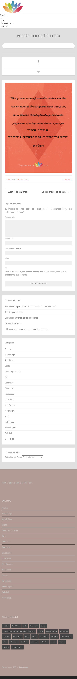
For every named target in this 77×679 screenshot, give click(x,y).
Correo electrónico (13, 248)
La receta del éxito (13, 323)
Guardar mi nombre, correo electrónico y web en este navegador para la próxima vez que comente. (35, 273)
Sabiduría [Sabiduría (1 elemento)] (24, 642)
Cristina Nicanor (7, 23)
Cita (6, 377)
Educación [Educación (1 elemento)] (64, 631)
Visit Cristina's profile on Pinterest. (17, 482)
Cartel (7, 365)
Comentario (10, 217)
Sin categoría (10, 427)
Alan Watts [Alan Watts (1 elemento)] (15, 626)
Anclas (8, 349)
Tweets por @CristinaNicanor (15, 667)
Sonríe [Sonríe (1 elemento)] (53, 642)
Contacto (4, 26)
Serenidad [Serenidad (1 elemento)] (34, 642)
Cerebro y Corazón (21, 179)
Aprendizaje (10, 354)
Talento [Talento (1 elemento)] (61, 642)
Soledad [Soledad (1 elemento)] (44, 642)
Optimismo (9, 421)
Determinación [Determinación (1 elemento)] (51, 631)
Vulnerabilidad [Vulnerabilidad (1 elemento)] (17, 647)
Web (7, 258)
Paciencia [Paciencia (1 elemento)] (54, 637)
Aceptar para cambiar (14, 312)
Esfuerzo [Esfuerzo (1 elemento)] (6, 637)
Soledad (8, 433)
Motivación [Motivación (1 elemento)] (43, 637)
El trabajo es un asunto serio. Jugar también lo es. (27, 329)
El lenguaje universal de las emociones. (21, 317)
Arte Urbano (10, 360)
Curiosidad (9, 388)
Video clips (9, 438)
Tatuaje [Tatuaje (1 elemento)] (6, 647)
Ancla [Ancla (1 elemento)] (25, 626)
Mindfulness (10, 405)
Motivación (9, 410)
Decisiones (9, 393)
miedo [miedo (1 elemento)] (34, 637)
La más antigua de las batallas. (55, 191)
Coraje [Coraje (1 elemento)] (43, 626)
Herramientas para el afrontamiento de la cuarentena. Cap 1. (31, 306)
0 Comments (67, 179)
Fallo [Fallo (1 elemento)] (26, 637)
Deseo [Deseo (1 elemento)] (40, 631)
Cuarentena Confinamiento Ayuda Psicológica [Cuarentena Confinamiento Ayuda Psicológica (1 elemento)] (19, 631)
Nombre (9, 238)
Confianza (9, 382)
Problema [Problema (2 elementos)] (14, 642)
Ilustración (9, 399)
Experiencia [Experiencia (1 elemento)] (17, 637)
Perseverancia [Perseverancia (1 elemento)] (66, 637)
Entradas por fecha (13, 457)
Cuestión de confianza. (17, 191)
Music (7, 416)
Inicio (2, 20)
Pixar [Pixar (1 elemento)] (5, 642)
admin (9, 179)
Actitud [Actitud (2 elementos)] (6, 626)
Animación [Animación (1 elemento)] (33, 626)
